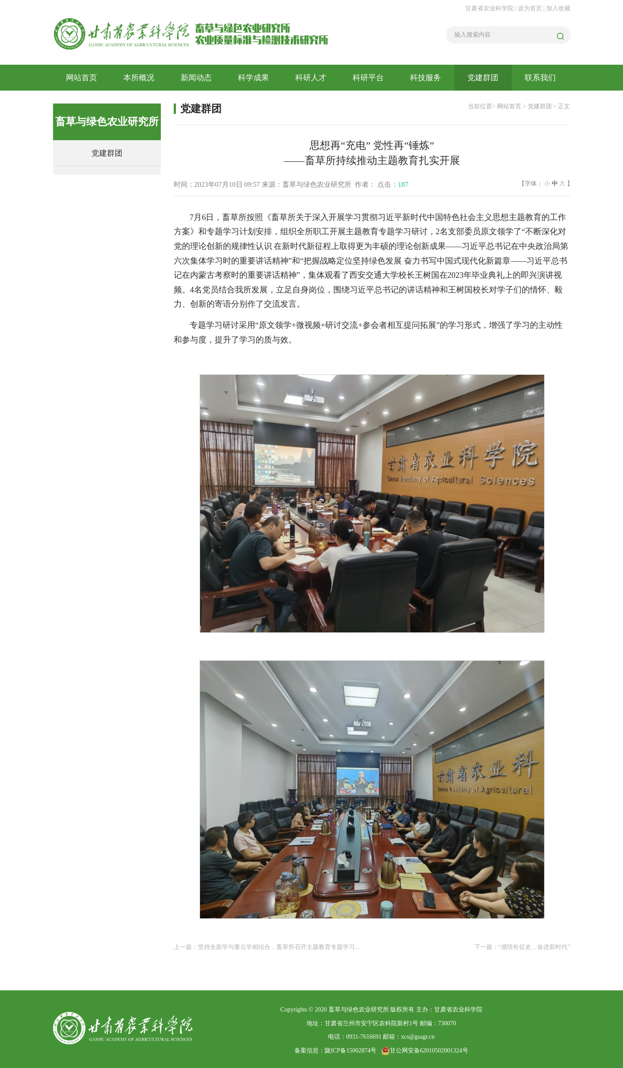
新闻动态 (196, 77)
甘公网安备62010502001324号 (424, 1050)
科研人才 (310, 77)
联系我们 (540, 77)
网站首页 (81, 77)
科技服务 (425, 77)
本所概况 (138, 77)
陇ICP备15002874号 (350, 1050)
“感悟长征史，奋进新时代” (534, 947)
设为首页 (531, 8)
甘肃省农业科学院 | (490, 8)
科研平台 (368, 77)
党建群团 (482, 77)
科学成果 (253, 77)
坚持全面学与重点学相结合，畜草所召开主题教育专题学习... (279, 947)
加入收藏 (558, 8)
